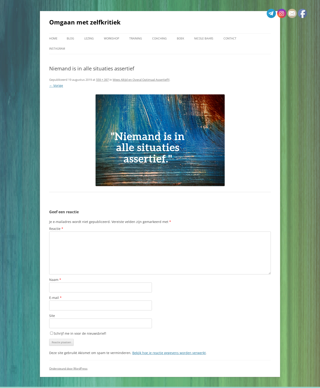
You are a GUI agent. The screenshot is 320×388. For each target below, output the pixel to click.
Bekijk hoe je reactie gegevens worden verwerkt (169, 353)
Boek (180, 38)
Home (53, 38)
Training (135, 38)
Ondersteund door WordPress (68, 368)
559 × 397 (102, 80)
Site (52, 315)
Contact (229, 38)
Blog (70, 38)
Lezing (89, 38)
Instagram (57, 49)
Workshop (111, 38)
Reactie (56, 228)
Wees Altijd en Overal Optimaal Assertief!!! (141, 80)
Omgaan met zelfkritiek (85, 22)
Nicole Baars (203, 38)
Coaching (159, 38)
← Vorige (56, 85)
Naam (55, 279)
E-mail (55, 297)
